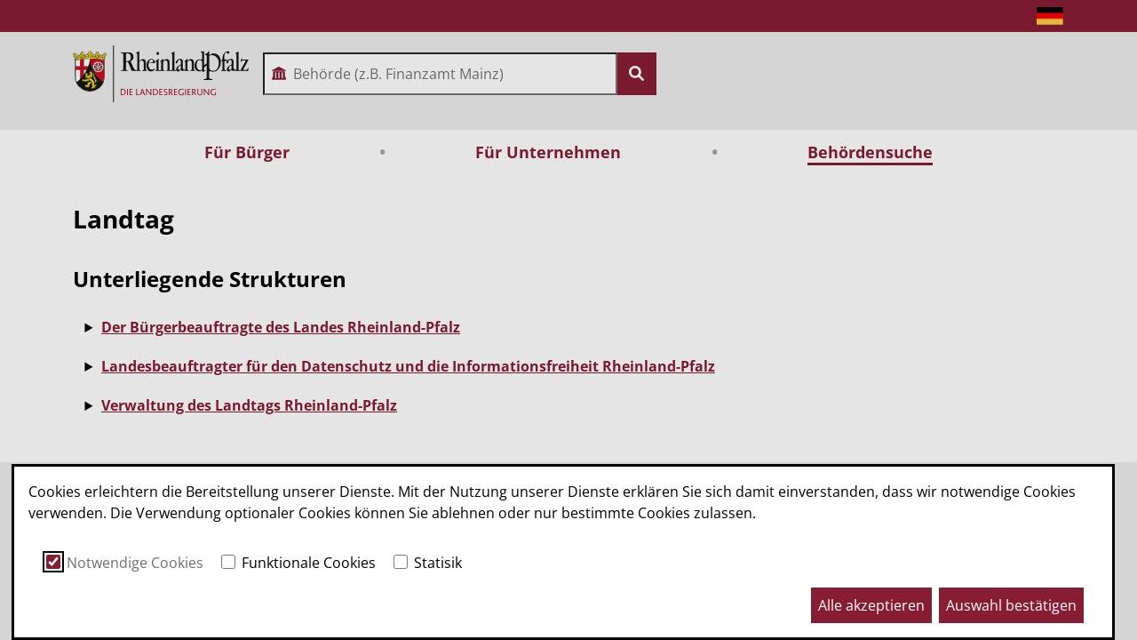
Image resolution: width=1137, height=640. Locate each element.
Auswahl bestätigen (1011, 605)
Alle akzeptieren (871, 605)
